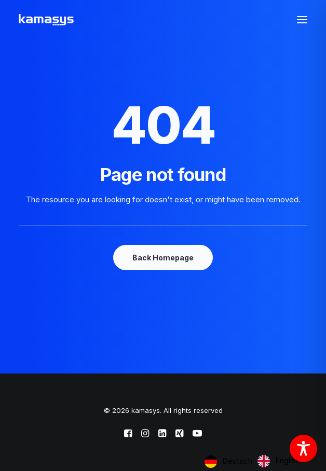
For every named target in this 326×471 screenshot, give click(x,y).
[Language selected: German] (255, 461)
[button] (302, 19)
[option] (278, 461)
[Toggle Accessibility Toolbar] (303, 448)
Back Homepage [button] (163, 257)
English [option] (287, 460)
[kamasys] (46, 19)
